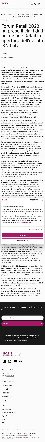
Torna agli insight (6, 20)
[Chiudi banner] (42, 200)
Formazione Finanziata (9, 412)
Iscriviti (5, 324)
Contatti (4, 422)
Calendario (7, 397)
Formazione (7, 385)
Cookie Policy (16, 430)
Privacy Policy (27, 222)
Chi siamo (5, 406)
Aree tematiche (9, 381)
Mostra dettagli (34, 230)
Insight (9, 14)
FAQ (3, 419)
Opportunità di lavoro (8, 416)
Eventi (5, 389)
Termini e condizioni (28, 430)
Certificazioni (6, 409)
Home (3, 14)
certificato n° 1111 (27, 435)
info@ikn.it (10, 376)
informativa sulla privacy (28, 336)
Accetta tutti (23, 235)
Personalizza (22, 240)
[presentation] (15, 329)
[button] (39, 3)
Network (6, 393)
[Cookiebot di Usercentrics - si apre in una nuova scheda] (30, 200)
